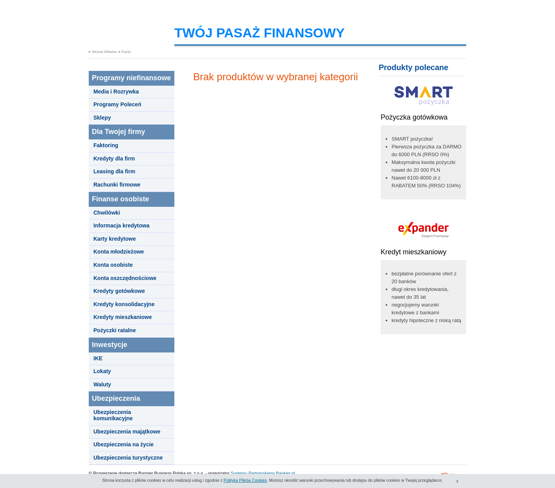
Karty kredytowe (114, 239)
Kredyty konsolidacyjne (124, 304)
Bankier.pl (285, 473)
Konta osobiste (113, 265)
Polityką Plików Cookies (245, 480)
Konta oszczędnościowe (124, 278)
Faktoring (105, 145)
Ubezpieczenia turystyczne (128, 458)
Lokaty (102, 371)
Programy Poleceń (117, 104)
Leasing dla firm (114, 171)
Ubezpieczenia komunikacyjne (113, 415)
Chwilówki (106, 213)
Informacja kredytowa (121, 226)
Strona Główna (104, 52)
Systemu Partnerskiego (253, 473)
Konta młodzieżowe (118, 252)
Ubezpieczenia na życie (123, 444)
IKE (97, 358)
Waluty (102, 385)
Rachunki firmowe (117, 185)
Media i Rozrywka (116, 92)
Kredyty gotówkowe (119, 291)
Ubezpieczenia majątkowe (126, 432)
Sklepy (102, 118)
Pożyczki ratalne (114, 330)
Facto (126, 52)
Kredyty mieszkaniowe (122, 317)
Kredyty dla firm (114, 159)
